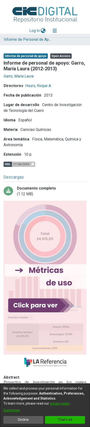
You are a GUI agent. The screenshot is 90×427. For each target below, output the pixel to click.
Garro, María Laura (19, 76)
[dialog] (45, 405)
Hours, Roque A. (38, 85)
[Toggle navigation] (54, 31)
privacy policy (60, 403)
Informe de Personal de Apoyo (27, 39)
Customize (11, 410)
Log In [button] (34, 30)
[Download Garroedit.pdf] (45, 191)
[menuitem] (43, 31)
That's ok (65, 420)
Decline (23, 420)
